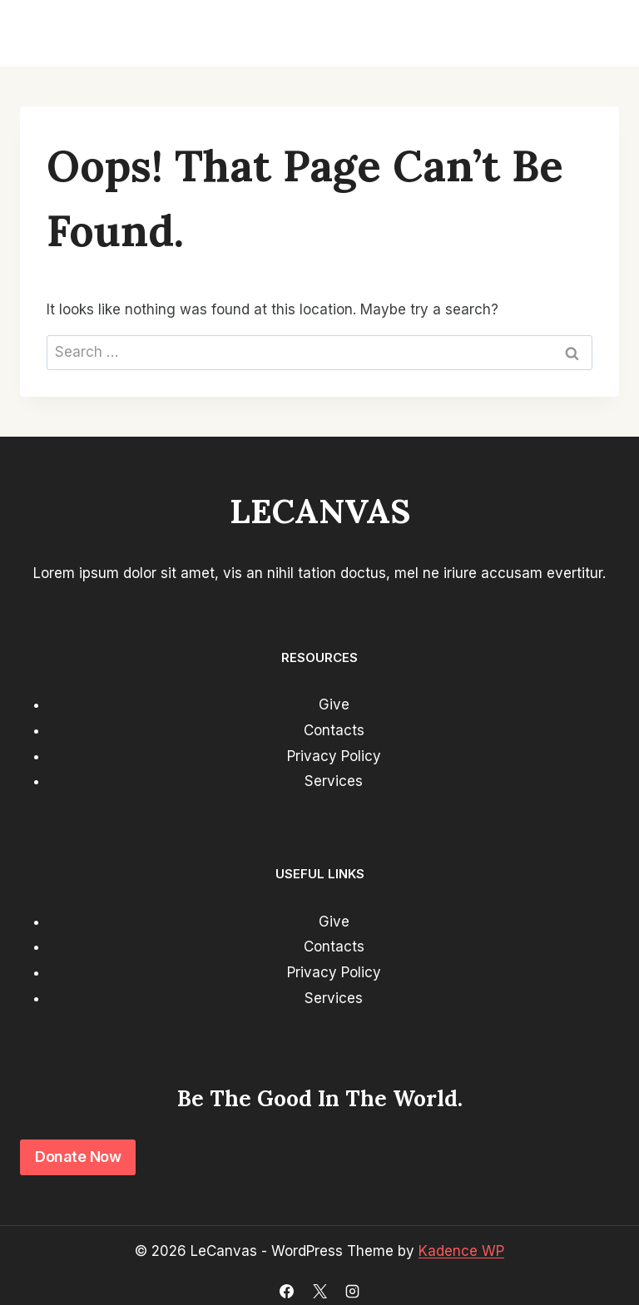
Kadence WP (461, 1251)
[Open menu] (599, 33)
